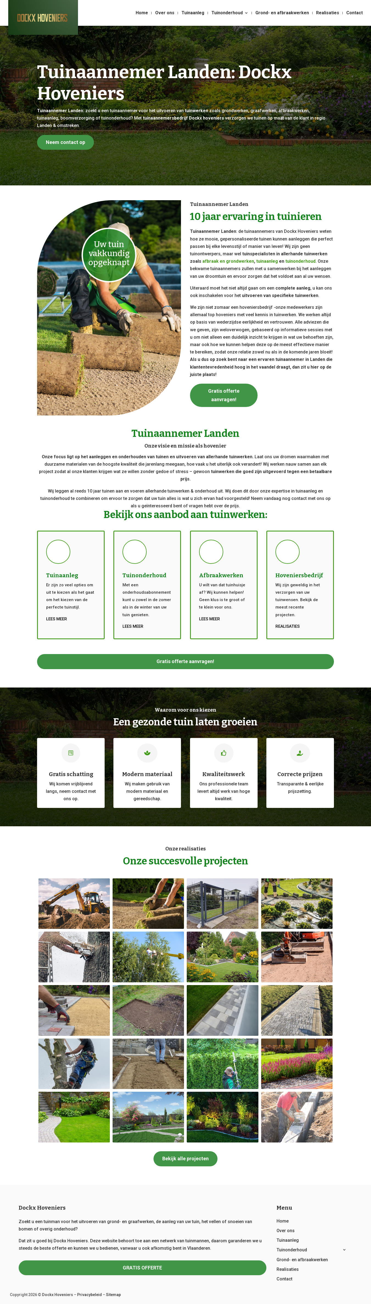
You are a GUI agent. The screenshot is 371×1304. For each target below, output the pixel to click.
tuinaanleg (267, 261)
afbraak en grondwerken (228, 261)
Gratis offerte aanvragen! (223, 395)
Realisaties (327, 13)
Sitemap (113, 1294)
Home (142, 13)
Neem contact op (65, 142)
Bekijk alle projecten (185, 1158)
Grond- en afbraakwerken (282, 13)
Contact (354, 13)
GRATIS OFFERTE (142, 1268)
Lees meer (56, 618)
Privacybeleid (89, 1294)
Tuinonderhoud (227, 13)
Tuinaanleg (193, 13)
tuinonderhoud (300, 261)
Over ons (164, 13)
